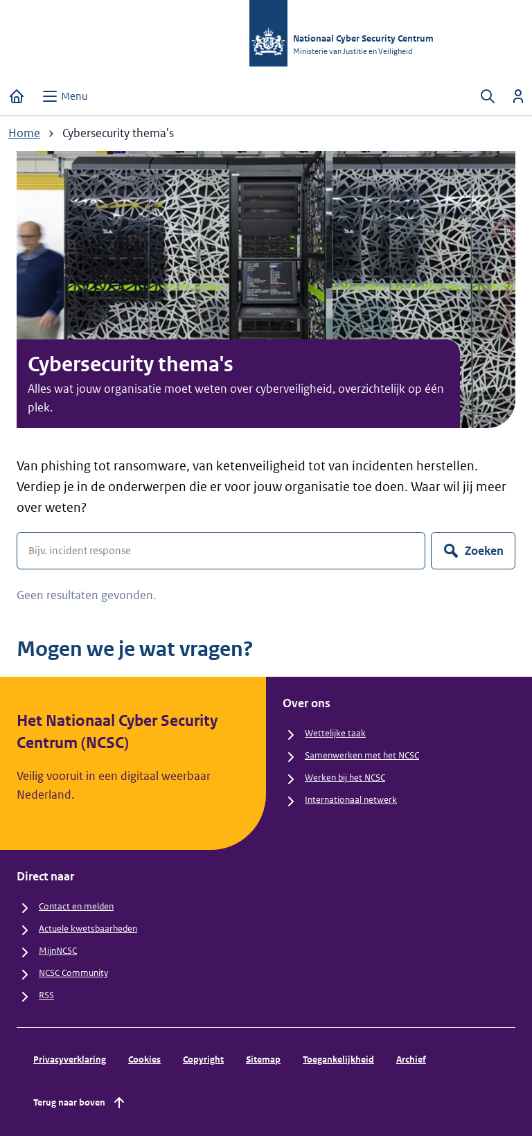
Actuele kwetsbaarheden (88, 928)
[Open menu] (64, 96)
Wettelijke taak (335, 733)
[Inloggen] (518, 96)
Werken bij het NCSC (345, 777)
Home (24, 133)
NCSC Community (73, 973)
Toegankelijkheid (338, 1059)
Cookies (144, 1059)
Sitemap (263, 1059)
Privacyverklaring (69, 1059)
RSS (46, 995)
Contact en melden (76, 906)
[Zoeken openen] (487, 96)
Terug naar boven (80, 1102)
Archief (411, 1059)
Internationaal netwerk (351, 800)
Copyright (203, 1059)
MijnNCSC (58, 951)
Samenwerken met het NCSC (362, 755)
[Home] (16, 96)
